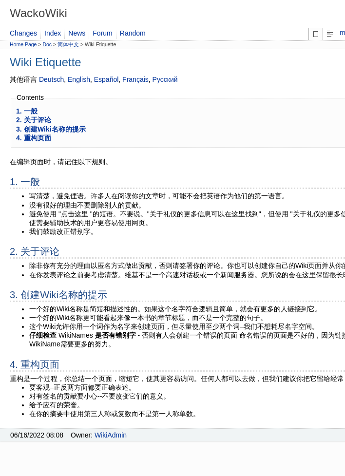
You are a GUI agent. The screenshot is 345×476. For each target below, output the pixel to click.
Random (133, 33)
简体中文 (68, 44)
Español (106, 79)
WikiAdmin (111, 435)
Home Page (23, 44)
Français (135, 79)
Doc (47, 44)
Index (52, 33)
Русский (165, 79)
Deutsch (51, 79)
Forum (102, 33)
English (79, 79)
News (76, 33)
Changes (23, 33)
